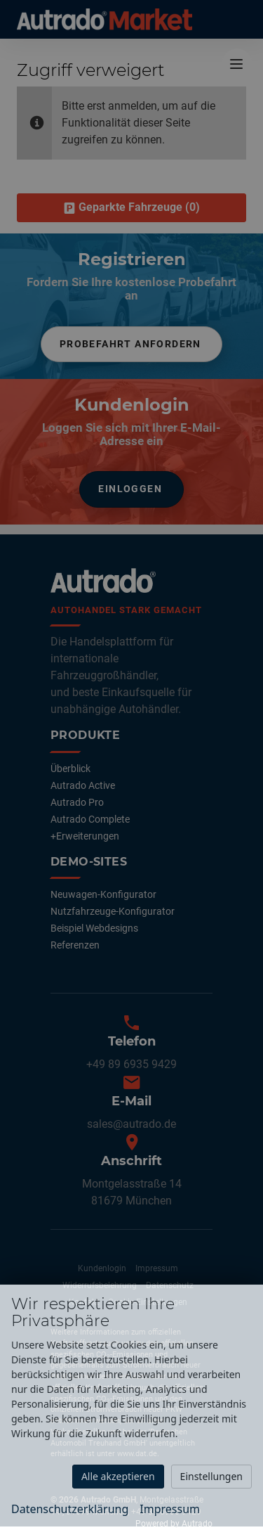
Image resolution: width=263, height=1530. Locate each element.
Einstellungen (211, 1476)
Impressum (170, 1509)
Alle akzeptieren (118, 1476)
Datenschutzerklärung (69, 1509)
